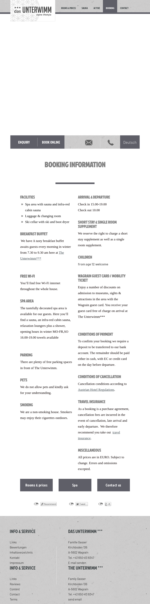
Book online (51, 142)
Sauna (85, 8)
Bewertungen (18, 547)
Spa (75, 485)
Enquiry (24, 142)
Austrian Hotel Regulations (96, 390)
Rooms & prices (36, 485)
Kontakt (15, 557)
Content (15, 589)
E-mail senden (77, 562)
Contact (124, 8)
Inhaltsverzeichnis (21, 552)
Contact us (113, 485)
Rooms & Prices (68, 8)
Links (13, 542)
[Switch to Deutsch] (130, 142)
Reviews (15, 584)
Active (97, 8)
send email (75, 599)
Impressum (17, 562)
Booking (110, 8)
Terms (13, 599)
